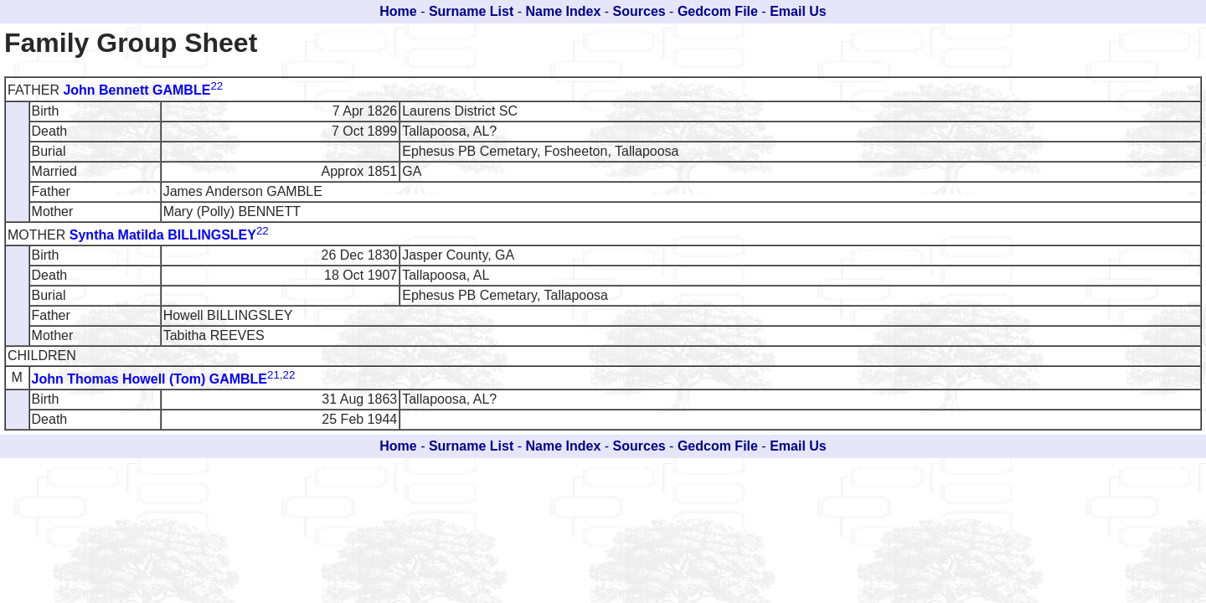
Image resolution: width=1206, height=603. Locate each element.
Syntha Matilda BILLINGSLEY (163, 235)
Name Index (563, 11)
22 (216, 86)
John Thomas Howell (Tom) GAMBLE (149, 379)
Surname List (471, 11)
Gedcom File (718, 11)
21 (273, 374)
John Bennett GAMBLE (136, 91)
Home (397, 11)
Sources (639, 11)
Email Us (798, 11)
